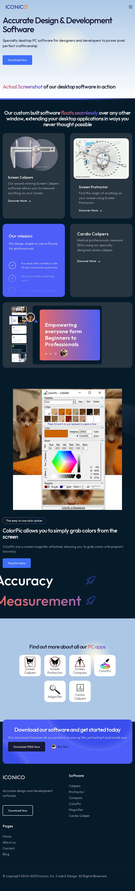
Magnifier (76, 810)
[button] (130, 7)
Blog (6, 854)
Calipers (75, 786)
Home (7, 836)
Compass (75, 798)
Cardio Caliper (79, 816)
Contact (9, 848)
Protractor (76, 792)
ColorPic (75, 804)
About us (9, 842)
